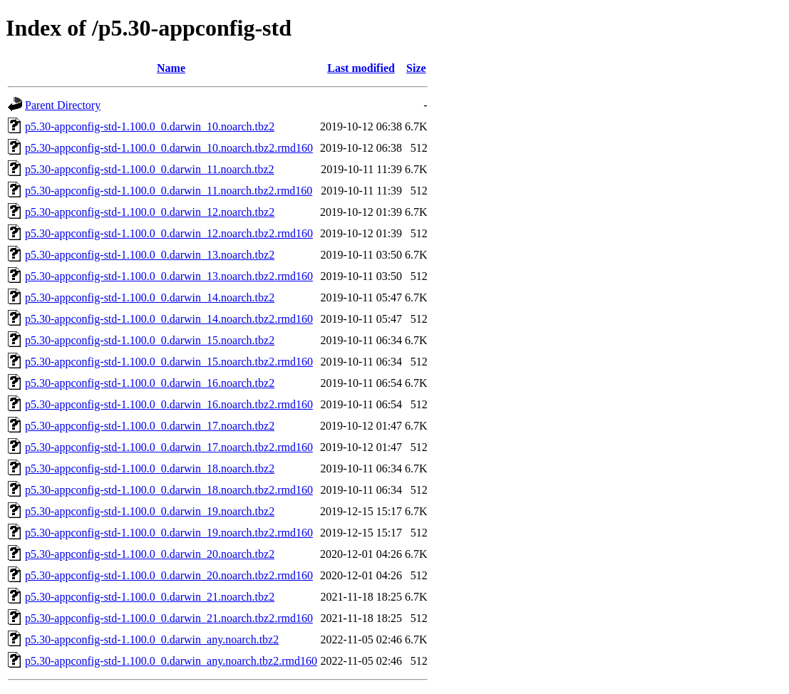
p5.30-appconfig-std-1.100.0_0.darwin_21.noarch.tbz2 (149, 597)
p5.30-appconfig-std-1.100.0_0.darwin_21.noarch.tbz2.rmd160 (169, 618)
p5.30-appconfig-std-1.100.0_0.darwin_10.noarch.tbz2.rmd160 (169, 148)
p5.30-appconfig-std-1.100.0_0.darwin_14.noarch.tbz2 (149, 297)
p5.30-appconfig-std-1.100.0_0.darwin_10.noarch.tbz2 (149, 126)
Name (171, 68)
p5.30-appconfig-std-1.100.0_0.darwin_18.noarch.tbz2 (149, 468)
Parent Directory (62, 105)
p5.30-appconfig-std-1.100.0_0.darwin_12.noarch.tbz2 (149, 212)
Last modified (361, 68)
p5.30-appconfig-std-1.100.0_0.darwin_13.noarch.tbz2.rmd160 (169, 276)
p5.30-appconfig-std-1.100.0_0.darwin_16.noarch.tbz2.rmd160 (169, 404)
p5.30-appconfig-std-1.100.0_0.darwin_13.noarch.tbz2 (149, 255)
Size (416, 68)
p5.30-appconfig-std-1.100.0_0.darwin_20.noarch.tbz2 (149, 554)
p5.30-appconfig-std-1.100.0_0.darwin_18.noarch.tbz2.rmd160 (169, 490)
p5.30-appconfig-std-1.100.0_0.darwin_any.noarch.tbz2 (152, 639)
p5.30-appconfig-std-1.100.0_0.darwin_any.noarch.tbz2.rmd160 (171, 661)
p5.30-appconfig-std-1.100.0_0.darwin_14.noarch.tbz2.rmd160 (169, 319)
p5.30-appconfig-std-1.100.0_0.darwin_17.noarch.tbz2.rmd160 (169, 447)
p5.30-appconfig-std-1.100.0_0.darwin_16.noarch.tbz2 (149, 383)
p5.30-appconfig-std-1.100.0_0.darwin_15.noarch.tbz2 (149, 340)
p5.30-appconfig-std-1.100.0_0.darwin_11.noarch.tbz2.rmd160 (168, 191)
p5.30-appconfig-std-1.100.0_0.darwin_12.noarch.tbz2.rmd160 (169, 233)
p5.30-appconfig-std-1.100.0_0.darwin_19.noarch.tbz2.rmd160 (169, 533)
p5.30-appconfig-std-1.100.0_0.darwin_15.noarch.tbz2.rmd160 (169, 362)
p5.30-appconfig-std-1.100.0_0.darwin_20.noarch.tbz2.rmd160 (169, 575)
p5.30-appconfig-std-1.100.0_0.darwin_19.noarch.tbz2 (149, 511)
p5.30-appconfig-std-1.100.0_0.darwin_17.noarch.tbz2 (149, 426)
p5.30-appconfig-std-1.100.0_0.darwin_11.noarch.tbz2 (149, 169)
